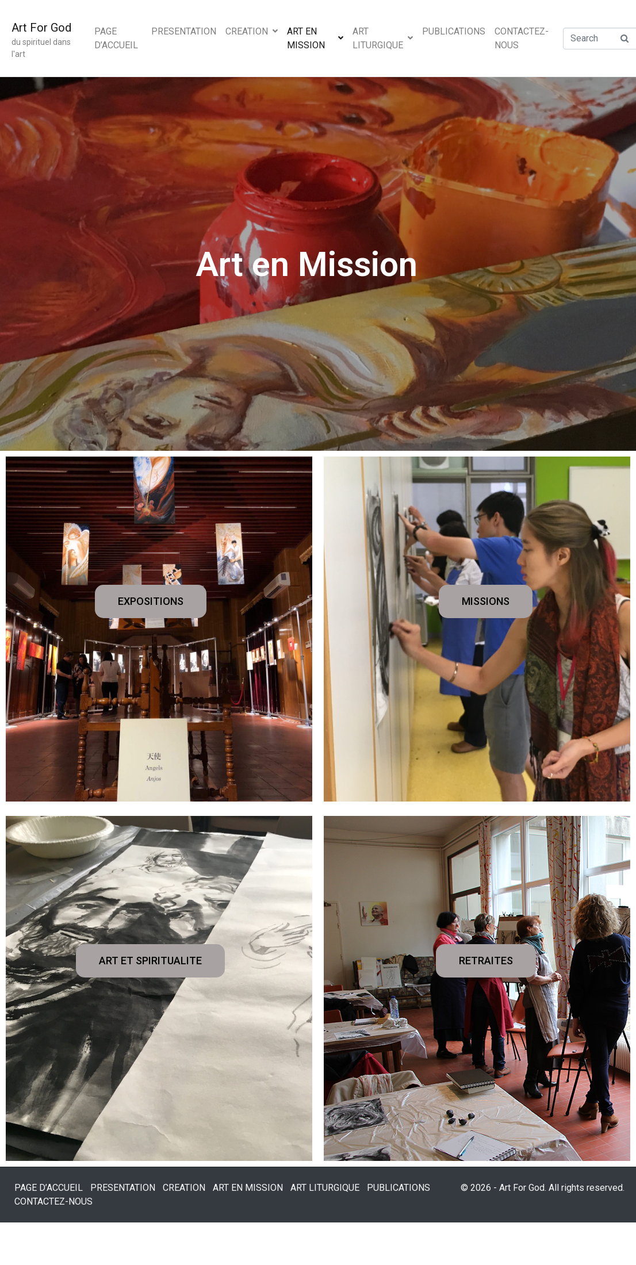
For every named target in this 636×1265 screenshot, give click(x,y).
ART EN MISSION (315, 38)
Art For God (41, 27)
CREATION (251, 31)
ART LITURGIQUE (383, 38)
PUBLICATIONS (453, 31)
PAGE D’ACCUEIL (116, 38)
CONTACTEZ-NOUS (522, 38)
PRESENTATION (183, 31)
